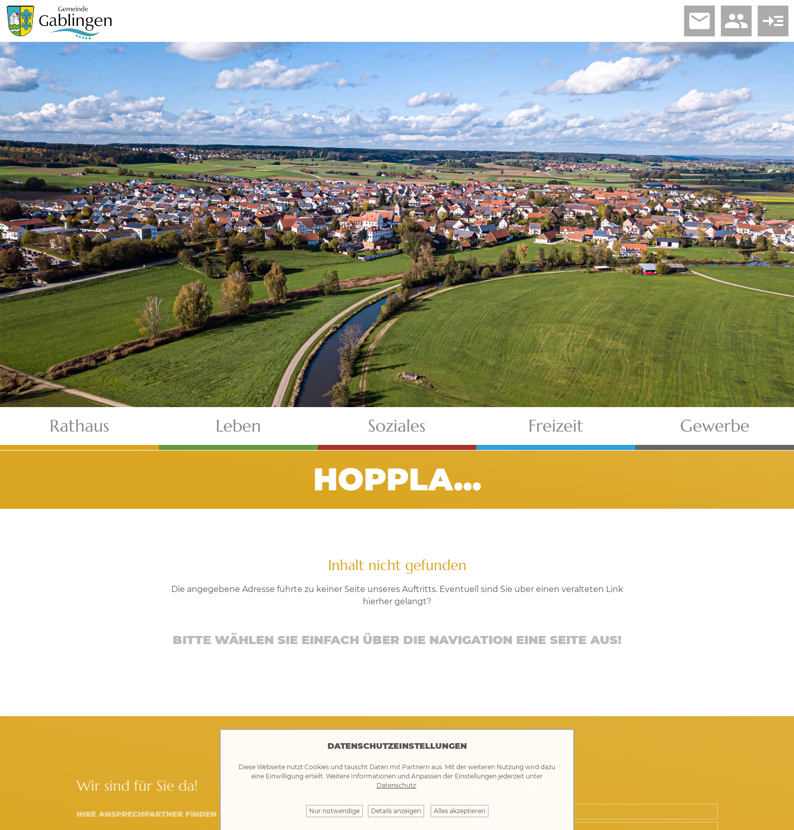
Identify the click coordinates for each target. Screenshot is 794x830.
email (699, 21)
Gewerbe (715, 425)
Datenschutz (396, 785)
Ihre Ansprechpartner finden (147, 814)
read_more (773, 21)
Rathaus (79, 425)
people (736, 21)
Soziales (397, 425)
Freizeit (555, 425)
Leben (238, 425)
